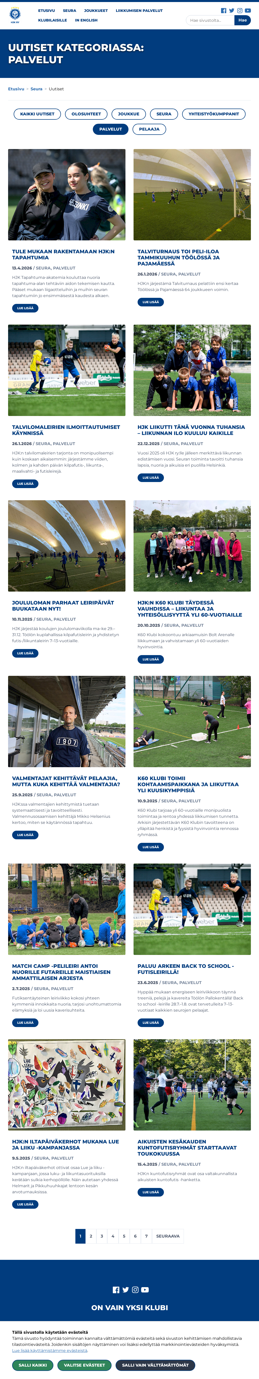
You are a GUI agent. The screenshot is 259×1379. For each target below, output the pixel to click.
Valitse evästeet (84, 1365)
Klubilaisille (52, 20)
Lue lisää (27, 308)
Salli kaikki (33, 1365)
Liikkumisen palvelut (139, 10)
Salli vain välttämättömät (155, 1365)
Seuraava (168, 1236)
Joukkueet (96, 10)
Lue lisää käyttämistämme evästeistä (49, 1350)
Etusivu (46, 10)
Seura (69, 10)
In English (86, 20)
